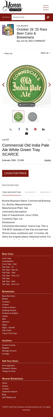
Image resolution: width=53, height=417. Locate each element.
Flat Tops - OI (8, 267)
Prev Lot (7, 53)
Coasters (6, 302)
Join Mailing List (9, 397)
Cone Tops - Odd (9, 264)
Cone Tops (6, 258)
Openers (5, 322)
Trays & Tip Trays (9, 333)
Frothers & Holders (10, 313)
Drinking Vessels (9, 310)
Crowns (5, 305)
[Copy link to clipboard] (10, 129)
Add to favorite (49, 140)
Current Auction (8, 345)
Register (5, 348)
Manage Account (9, 351)
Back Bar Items (8, 296)
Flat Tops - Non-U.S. (11, 276)
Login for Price (15, 173)
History (5, 386)
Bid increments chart (10, 185)
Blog (4, 394)
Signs (4, 325)
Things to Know (8, 371)
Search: (6, 17)
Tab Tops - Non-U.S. (10, 284)
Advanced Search (9, 392)
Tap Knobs (6, 330)
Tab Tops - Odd (8, 281)
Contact (5, 389)
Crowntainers (7, 261)
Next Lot (45, 53)
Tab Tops (6, 278)
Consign (5, 354)
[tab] (11, 193)
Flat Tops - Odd (8, 273)
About (4, 383)
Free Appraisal (8, 365)
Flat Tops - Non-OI (10, 270)
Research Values (9, 368)
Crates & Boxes (8, 307)
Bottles (5, 299)
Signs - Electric (8, 327)
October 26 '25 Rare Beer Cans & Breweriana (32, 33)
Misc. (4, 319)
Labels (5, 316)
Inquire (47, 160)
